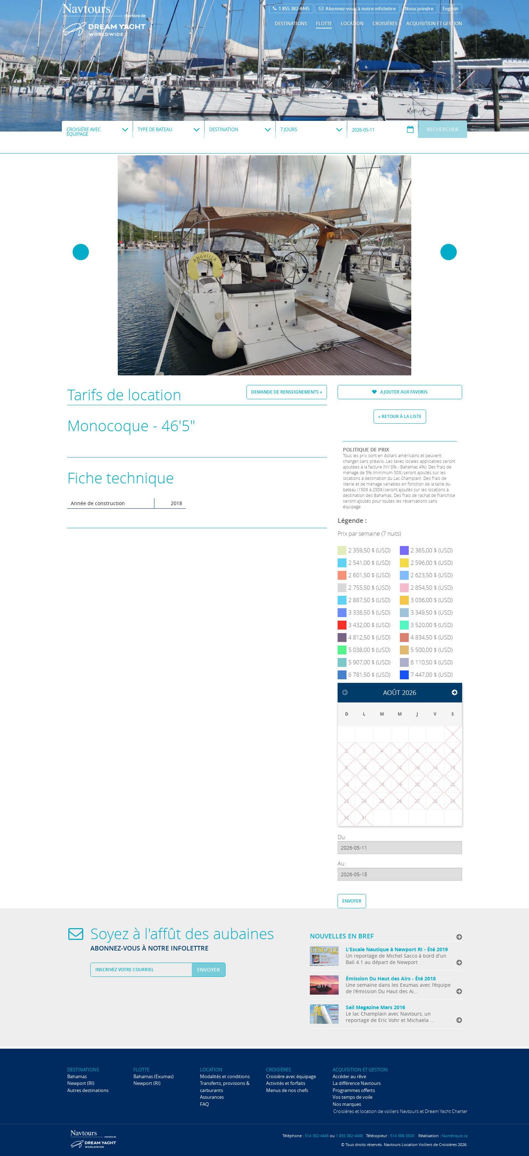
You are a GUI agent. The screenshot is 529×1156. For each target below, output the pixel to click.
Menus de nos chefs (287, 1090)
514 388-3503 (402, 1135)
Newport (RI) (80, 1083)
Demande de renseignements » (286, 392)
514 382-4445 (317, 1135)
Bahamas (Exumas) (153, 1076)
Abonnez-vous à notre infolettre (357, 8)
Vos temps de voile (352, 1097)
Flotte (324, 23)
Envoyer (351, 901)
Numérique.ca (454, 1135)
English (450, 8)
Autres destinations (88, 1090)
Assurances (212, 1097)
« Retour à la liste (400, 416)
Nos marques (347, 1104)
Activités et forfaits (285, 1083)
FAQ (204, 1104)
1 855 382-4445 (291, 8)
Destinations (291, 23)
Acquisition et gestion (434, 23)
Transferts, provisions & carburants (224, 1086)
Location (352, 23)
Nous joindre (419, 8)
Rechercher (443, 129)
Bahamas (77, 1076)
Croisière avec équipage (291, 1076)
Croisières (384, 23)
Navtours (118, 20)
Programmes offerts (354, 1090)
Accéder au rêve (349, 1076)
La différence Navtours (357, 1083)
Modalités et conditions (225, 1076)
